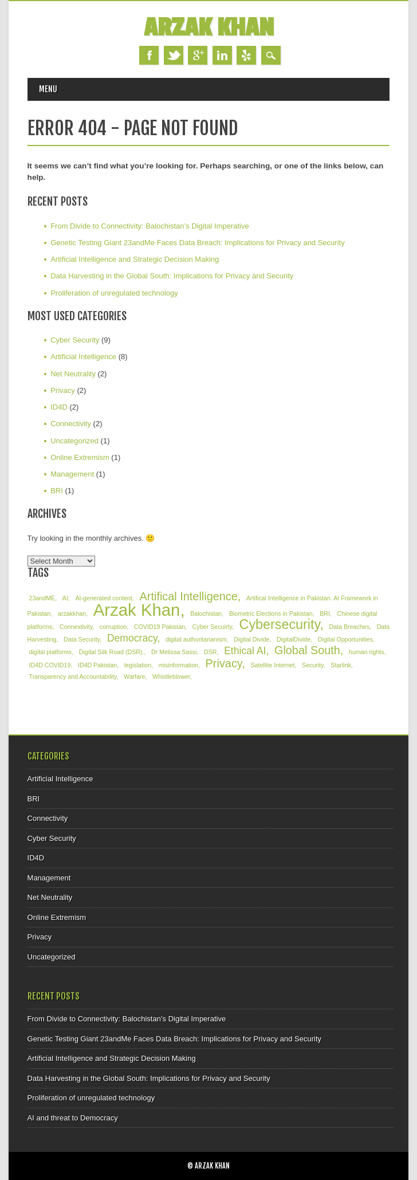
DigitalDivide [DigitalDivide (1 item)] (293, 639)
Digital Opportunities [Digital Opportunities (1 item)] (345, 639)
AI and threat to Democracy (72, 1118)
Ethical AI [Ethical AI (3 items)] (245, 650)
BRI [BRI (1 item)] (325, 613)
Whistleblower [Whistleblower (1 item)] (171, 676)
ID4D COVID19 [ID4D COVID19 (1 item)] (50, 665)
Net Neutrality (73, 373)
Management (72, 474)
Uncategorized (74, 440)
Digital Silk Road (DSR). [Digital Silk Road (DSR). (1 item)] (111, 651)
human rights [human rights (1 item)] (366, 651)
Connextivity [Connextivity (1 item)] (76, 626)
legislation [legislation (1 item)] (137, 665)
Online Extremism (79, 457)
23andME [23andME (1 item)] (42, 598)
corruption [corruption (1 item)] (113, 626)
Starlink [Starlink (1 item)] (341, 665)
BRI (56, 490)
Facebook (149, 55)
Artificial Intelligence (83, 356)
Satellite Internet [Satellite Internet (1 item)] (272, 665)
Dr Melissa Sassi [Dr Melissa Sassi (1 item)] (173, 651)
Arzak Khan (209, 28)
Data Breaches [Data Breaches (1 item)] (349, 626)
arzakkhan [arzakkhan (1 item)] (72, 613)
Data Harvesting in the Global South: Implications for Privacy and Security (171, 276)
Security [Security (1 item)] (313, 665)
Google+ (197, 55)
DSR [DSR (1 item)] (210, 651)
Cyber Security (74, 340)
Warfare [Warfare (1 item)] (134, 676)
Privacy (62, 390)
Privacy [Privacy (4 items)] (224, 663)
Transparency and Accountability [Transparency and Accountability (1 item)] (73, 676)
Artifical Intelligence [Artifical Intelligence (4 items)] (189, 596)
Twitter (173, 55)
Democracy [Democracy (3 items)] (132, 638)
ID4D (59, 407)
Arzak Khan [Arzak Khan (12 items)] (136, 609)
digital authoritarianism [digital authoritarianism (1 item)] (196, 639)
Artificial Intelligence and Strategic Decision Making (134, 259)
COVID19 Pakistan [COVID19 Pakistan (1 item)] (159, 626)
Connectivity (70, 423)
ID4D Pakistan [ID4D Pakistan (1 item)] (97, 665)
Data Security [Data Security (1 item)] (82, 639)
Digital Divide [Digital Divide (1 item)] (251, 639)
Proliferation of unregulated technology (114, 293)
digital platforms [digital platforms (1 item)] (50, 651)
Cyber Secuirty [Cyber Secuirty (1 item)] (212, 626)
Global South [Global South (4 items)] (307, 650)
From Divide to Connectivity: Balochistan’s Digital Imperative (149, 226)
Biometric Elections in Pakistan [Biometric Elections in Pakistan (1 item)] (271, 613)
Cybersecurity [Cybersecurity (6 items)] (279, 624)
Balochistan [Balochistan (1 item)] (206, 613)
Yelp (246, 55)
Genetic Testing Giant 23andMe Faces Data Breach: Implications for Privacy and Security (197, 242)
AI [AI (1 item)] (65, 598)
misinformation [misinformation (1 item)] (178, 665)
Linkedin (222, 55)
